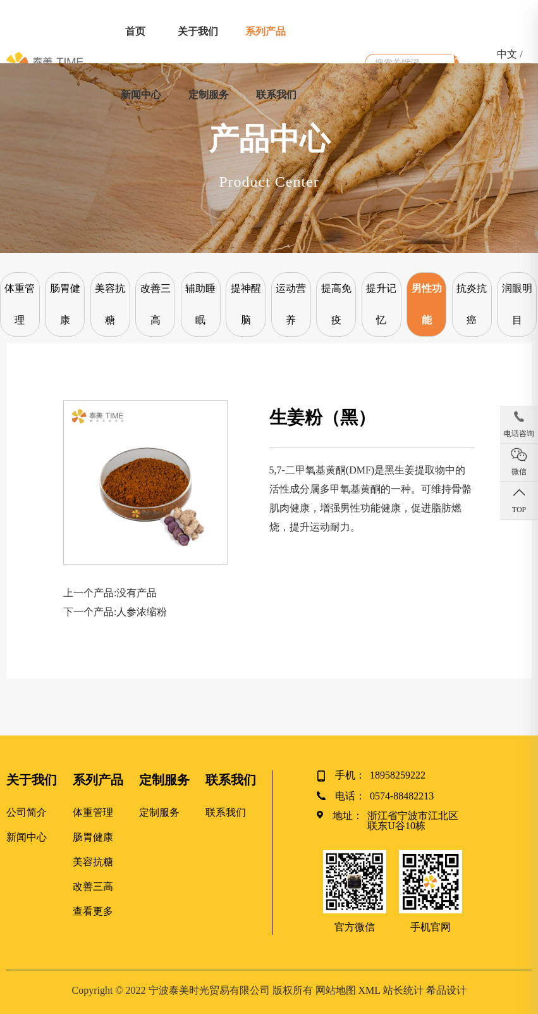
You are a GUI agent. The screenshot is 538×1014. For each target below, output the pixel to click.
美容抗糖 (110, 304)
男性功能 (427, 304)
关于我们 (198, 31)
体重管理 (19, 304)
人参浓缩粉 (141, 611)
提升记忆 (381, 304)
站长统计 (403, 990)
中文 (507, 54)
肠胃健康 (65, 304)
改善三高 (155, 304)
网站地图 (335, 990)
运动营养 (291, 304)
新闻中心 (141, 94)
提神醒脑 (246, 304)
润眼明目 (517, 304)
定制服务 (208, 94)
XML (369, 990)
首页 (135, 31)
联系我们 (276, 94)
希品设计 (446, 990)
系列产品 (265, 31)
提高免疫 (336, 304)
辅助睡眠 (200, 304)
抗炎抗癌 (471, 304)
